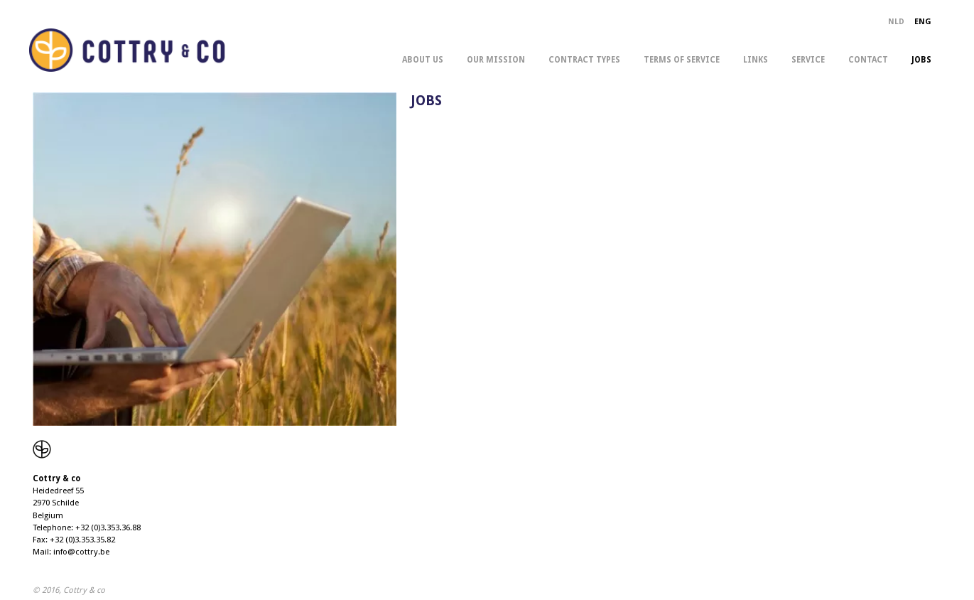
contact (868, 60)
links (755, 60)
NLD (896, 21)
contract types (584, 60)
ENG (922, 21)
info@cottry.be (81, 552)
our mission (496, 60)
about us (422, 60)
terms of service (682, 60)
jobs (921, 60)
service (808, 60)
